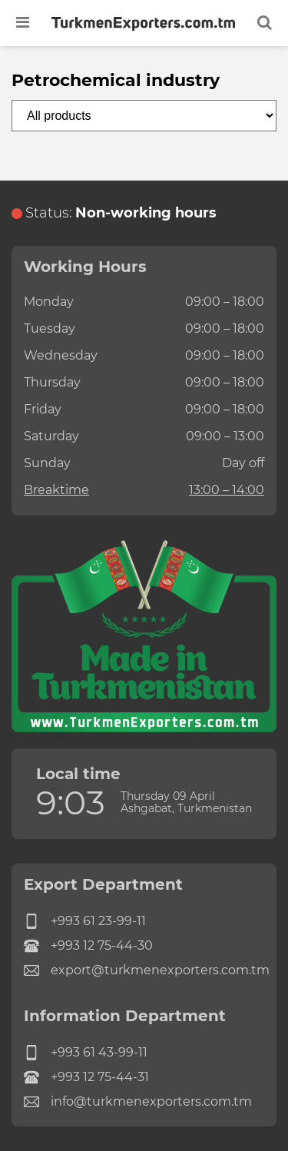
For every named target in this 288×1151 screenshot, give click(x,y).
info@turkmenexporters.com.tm (138, 1102)
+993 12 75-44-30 (88, 946)
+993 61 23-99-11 (85, 921)
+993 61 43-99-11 (85, 1052)
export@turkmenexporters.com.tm (144, 970)
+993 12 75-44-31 (86, 1077)
